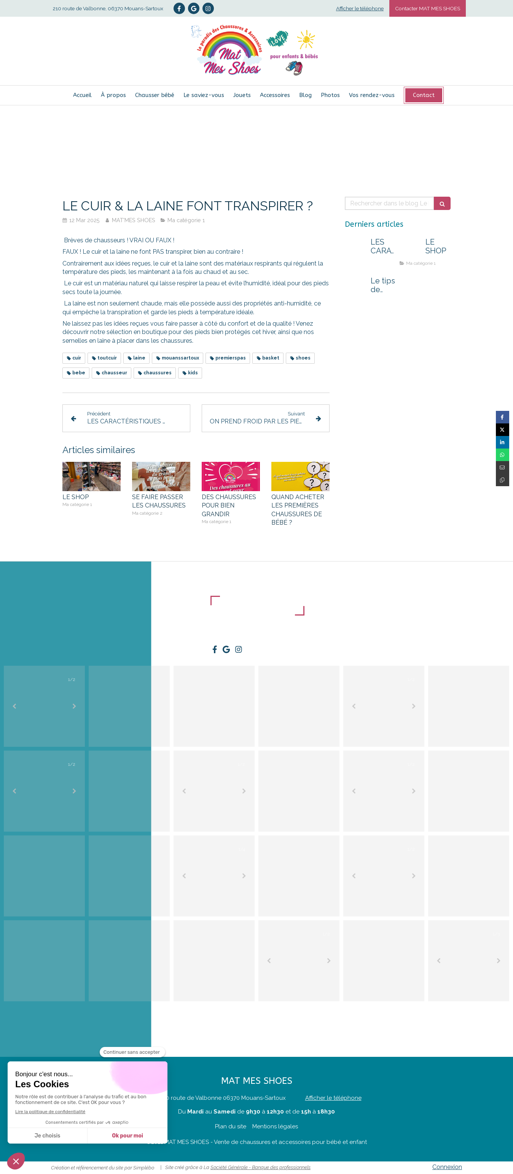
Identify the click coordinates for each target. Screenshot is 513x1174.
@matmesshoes (489, 1007)
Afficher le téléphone (360, 8)
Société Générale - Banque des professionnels (260, 1167)
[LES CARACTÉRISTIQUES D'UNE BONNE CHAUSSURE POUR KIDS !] (356, 249)
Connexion (447, 1167)
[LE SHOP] (411, 249)
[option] (44, 706)
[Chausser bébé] (154, 95)
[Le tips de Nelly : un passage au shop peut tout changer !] (356, 288)
